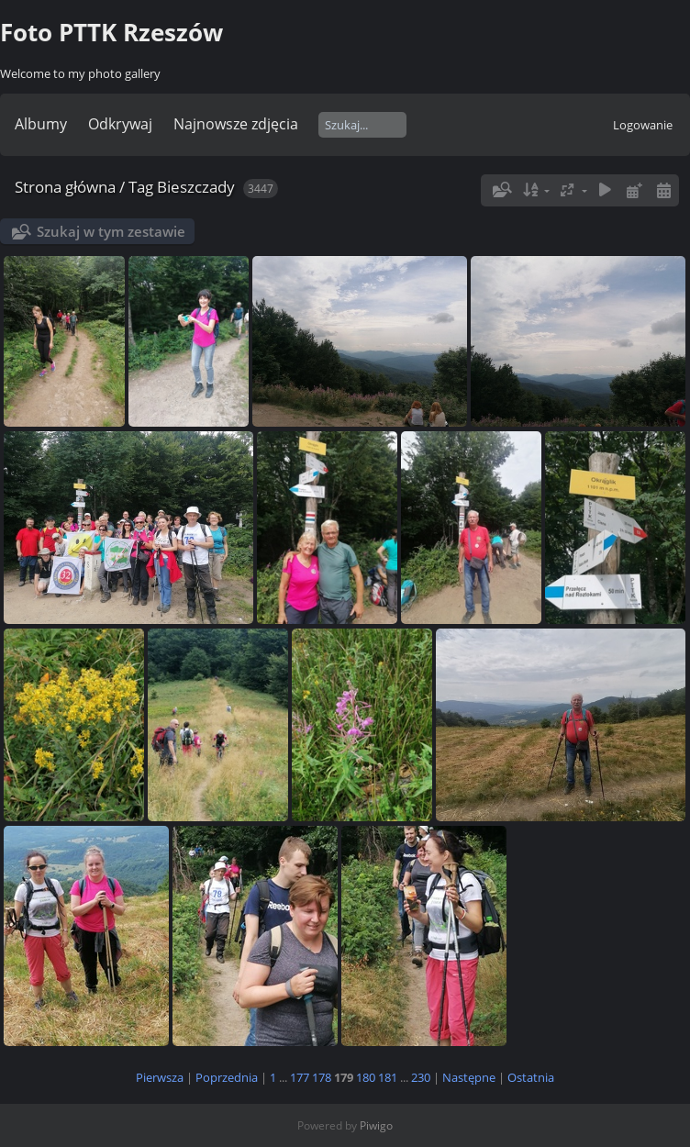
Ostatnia (530, 1077)
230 (420, 1077)
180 (365, 1077)
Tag (140, 186)
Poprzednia (226, 1077)
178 (321, 1077)
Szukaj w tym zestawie (111, 231)
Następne (468, 1077)
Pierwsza (160, 1077)
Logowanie (643, 125)
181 (387, 1077)
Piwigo (376, 1125)
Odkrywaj (120, 124)
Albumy (41, 124)
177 (299, 1077)
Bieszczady (196, 186)
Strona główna (65, 186)
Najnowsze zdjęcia (235, 124)
